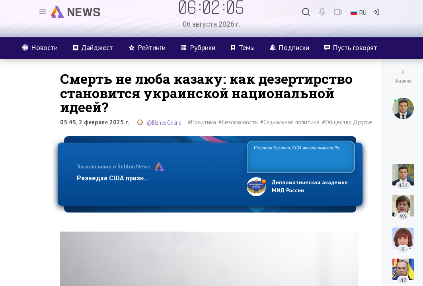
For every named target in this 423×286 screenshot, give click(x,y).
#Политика (202, 122)
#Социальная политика (290, 122)
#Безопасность (238, 122)
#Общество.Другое (347, 122)
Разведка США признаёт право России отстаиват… (157, 178)
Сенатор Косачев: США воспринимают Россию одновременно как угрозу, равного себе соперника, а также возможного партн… (300, 156)
